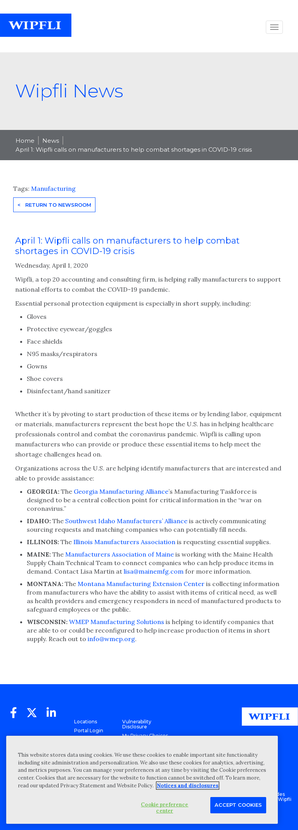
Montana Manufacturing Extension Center (141, 584)
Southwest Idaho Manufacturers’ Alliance (126, 521)
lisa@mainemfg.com (154, 571)
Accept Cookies (238, 805)
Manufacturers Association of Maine (119, 554)
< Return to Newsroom (54, 205)
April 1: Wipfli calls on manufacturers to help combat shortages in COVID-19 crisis (134, 149)
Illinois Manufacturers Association (124, 542)
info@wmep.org (111, 639)
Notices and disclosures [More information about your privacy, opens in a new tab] (187, 785)
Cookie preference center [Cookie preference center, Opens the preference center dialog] (164, 807)
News (50, 140)
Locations (85, 722)
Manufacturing (53, 188)
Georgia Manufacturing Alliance (121, 491)
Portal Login (88, 730)
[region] (142, 780)
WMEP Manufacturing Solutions (116, 622)
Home (25, 140)
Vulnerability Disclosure (136, 724)
